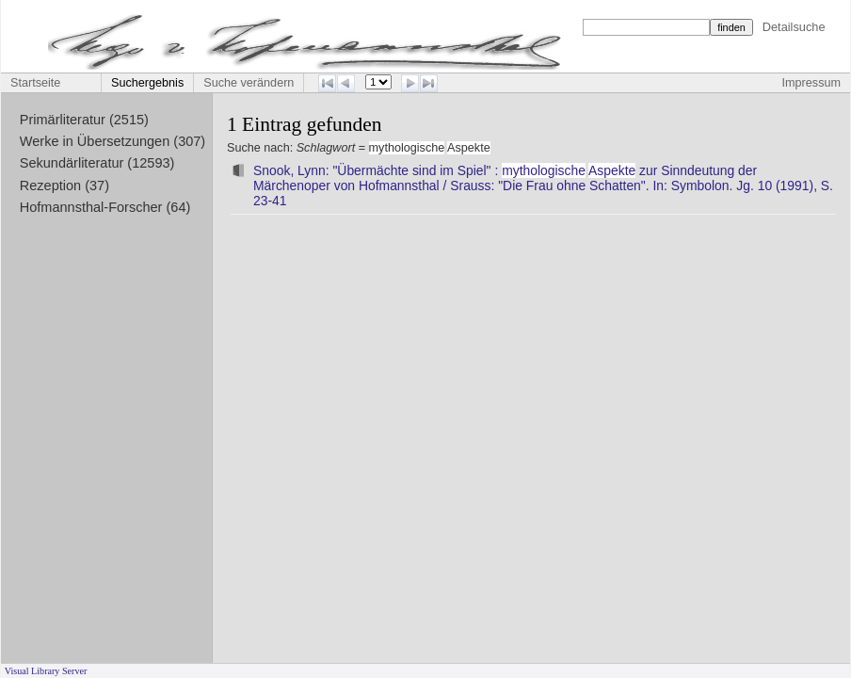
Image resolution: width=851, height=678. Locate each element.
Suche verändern (248, 82)
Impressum (811, 82)
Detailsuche (794, 27)
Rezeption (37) (64, 185)
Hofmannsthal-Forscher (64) (105, 207)
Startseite (35, 82)
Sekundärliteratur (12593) (97, 162)
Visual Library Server (46, 671)
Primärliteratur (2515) (84, 119)
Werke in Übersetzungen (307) (112, 141)
